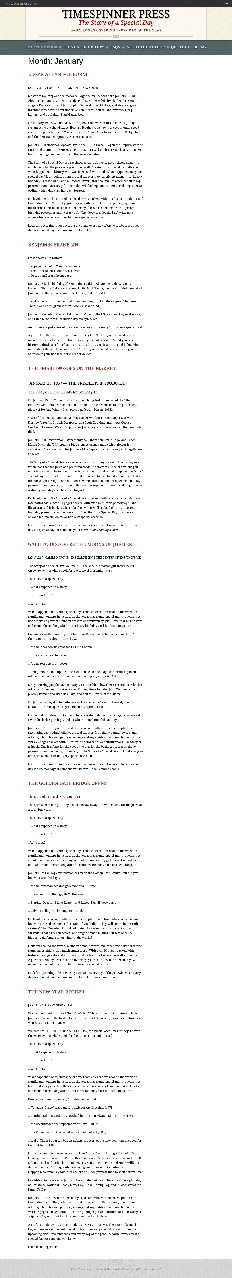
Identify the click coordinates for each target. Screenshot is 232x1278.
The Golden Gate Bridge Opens (67, 783)
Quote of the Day (189, 47)
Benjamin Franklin (53, 244)
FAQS (115, 47)
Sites (222, 3)
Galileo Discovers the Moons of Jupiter (80, 544)
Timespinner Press (116, 13)
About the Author (145, 47)
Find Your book (41, 47)
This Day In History (84, 47)
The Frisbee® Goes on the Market (72, 368)
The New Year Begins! (56, 991)
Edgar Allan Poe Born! (57, 74)
